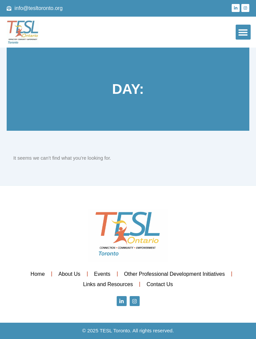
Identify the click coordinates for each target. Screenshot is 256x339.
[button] (243, 32)
